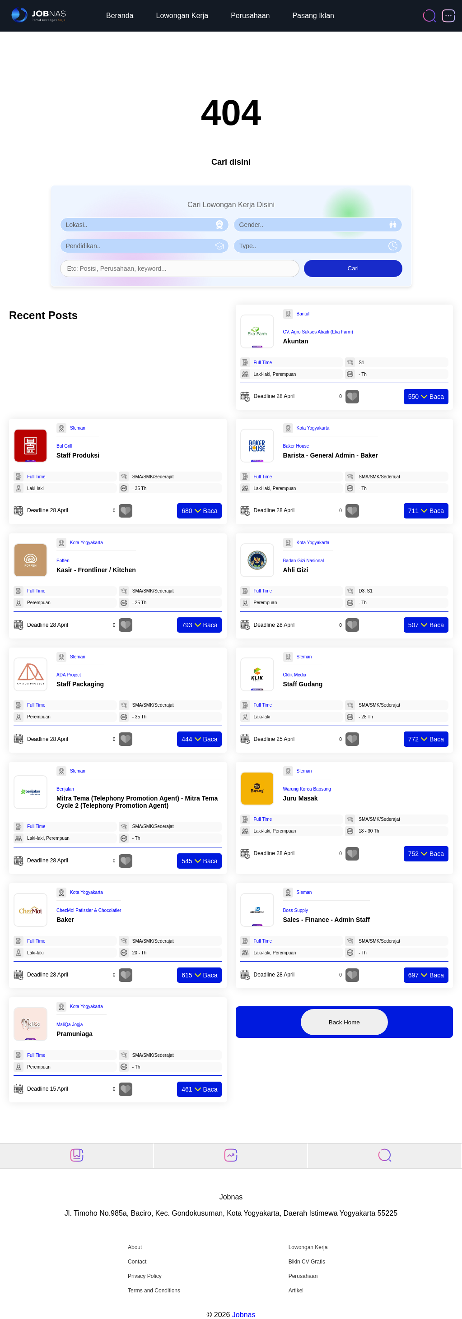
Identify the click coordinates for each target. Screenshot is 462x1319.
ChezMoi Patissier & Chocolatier (88, 910)
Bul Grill (64, 446)
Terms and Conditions (154, 1290)
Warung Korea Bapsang (307, 789)
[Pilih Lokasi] (144, 225)
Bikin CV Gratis (307, 1262)
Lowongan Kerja (182, 15)
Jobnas (244, 1315)
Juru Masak (300, 798)
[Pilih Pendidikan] (144, 246)
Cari (353, 268)
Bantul (303, 313)
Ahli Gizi (295, 570)
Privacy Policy (145, 1276)
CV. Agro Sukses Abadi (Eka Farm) (318, 331)
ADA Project (68, 674)
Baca (426, 396)
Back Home (344, 1022)
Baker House (296, 446)
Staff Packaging (80, 684)
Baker (65, 919)
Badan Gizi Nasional (303, 560)
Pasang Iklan (313, 15)
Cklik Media (295, 674)
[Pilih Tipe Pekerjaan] (317, 246)
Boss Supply (295, 910)
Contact (137, 1262)
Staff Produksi (77, 455)
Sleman (77, 428)
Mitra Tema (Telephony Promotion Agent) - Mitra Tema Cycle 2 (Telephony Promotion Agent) (137, 802)
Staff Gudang (303, 684)
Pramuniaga (74, 1033)
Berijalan (65, 789)
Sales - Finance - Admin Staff (326, 919)
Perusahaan (250, 15)
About (135, 1247)
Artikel (296, 1290)
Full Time (263, 362)
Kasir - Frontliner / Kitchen (96, 570)
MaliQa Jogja (69, 1024)
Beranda (120, 15)
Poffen (63, 560)
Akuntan (295, 341)
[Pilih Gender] (317, 225)
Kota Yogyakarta (313, 428)
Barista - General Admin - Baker (330, 455)
